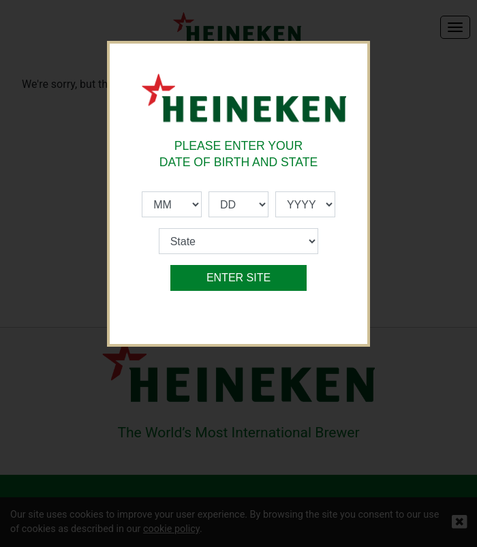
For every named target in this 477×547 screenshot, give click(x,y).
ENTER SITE (238, 277)
